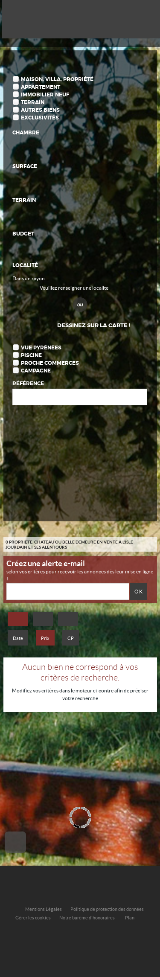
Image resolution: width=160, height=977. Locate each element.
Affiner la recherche (125, 18)
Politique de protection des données (107, 909)
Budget (23, 233)
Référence (28, 383)
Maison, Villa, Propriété (57, 79)
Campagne (36, 370)
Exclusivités (40, 117)
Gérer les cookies (33, 917)
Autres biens (40, 110)
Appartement (40, 87)
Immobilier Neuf (45, 94)
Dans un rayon (28, 278)
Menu (147, 18)
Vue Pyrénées (41, 347)
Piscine (31, 355)
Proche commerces (50, 363)
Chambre (25, 132)
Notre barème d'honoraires (87, 917)
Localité (25, 265)
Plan (129, 917)
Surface (24, 166)
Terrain (32, 102)
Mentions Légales (43, 909)
